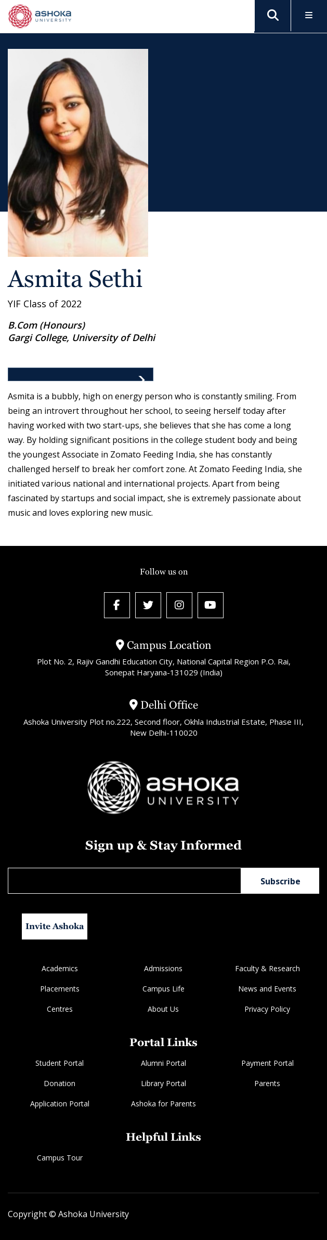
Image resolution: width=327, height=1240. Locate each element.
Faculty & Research (267, 968)
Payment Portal (267, 1063)
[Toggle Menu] (309, 15)
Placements (60, 989)
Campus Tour (60, 1158)
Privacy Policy (267, 1009)
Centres (60, 1009)
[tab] (80, 374)
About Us (163, 1009)
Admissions (163, 968)
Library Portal (163, 1083)
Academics (60, 968)
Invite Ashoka (54, 926)
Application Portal (59, 1103)
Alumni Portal (163, 1063)
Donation (59, 1083)
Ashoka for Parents (163, 1103)
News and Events (267, 989)
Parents (267, 1083)
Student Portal (59, 1063)
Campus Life (163, 989)
